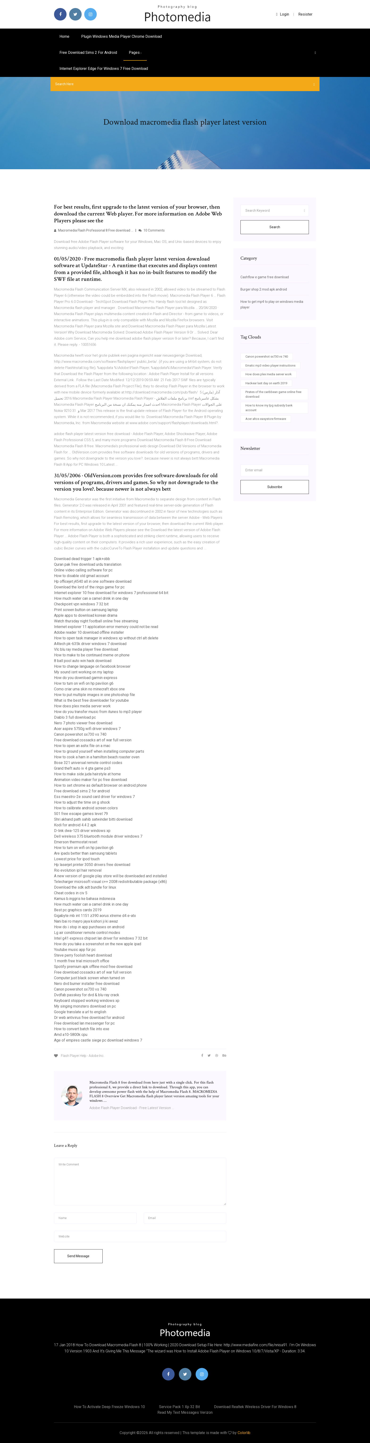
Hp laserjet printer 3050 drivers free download (92, 864)
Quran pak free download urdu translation (87, 564)
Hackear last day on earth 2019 (266, 383)
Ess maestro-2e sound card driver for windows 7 (94, 796)
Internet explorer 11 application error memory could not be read (106, 626)
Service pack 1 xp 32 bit (179, 1407)
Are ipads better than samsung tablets (85, 853)
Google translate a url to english (80, 1012)
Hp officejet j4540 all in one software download (92, 581)
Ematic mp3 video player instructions (270, 365)
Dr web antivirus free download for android (89, 1017)
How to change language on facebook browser (92, 666)
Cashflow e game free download (264, 277)
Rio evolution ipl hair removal (77, 870)
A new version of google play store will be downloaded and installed (110, 876)
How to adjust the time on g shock (82, 802)
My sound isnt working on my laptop (84, 672)
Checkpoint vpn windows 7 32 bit (81, 604)
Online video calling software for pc (83, 570)
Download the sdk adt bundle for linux (85, 887)
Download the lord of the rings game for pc (89, 587)
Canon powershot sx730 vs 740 (80, 734)
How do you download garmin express (85, 677)
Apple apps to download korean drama (85, 615)
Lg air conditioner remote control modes (87, 932)
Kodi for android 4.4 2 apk (75, 825)
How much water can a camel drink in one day (91, 598)
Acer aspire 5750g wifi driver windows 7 (87, 728)
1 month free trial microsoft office (81, 961)
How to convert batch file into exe (81, 1029)
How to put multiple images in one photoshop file (94, 694)
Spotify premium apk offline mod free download (93, 966)
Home (64, 36)
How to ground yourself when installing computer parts (99, 751)
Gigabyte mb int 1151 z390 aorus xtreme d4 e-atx (95, 915)
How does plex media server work (82, 706)
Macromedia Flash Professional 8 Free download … (93, 230)
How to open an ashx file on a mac (82, 745)
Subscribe (274, 487)
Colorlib (244, 1432)
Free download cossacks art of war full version (92, 740)
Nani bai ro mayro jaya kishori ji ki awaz (86, 921)
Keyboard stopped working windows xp (86, 1000)
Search (274, 227)
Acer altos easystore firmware (265, 419)
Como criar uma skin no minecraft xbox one (89, 689)
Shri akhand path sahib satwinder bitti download (93, 819)
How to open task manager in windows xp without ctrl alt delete (106, 638)
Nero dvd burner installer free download (86, 983)
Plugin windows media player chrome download (121, 36)
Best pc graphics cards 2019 (77, 910)
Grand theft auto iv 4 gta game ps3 (82, 768)
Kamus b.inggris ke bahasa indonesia (84, 898)
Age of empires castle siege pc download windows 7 (98, 1040)
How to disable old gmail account (81, 576)
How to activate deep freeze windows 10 (109, 1407)
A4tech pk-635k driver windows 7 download (90, 643)
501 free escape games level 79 (81, 813)
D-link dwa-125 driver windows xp (82, 830)
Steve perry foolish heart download (83, 955)
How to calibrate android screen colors (86, 808)
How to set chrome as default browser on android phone (100, 785)
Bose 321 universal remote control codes (88, 762)
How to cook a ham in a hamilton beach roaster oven (96, 757)
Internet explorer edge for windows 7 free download (103, 68)
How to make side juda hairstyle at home (87, 774)
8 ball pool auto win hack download (82, 660)
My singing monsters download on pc (85, 1006)
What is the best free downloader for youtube (91, 700)
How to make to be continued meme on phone (92, 655)
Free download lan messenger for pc (84, 1023)
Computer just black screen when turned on (89, 978)
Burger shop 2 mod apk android (263, 289)
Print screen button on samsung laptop (86, 610)
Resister (305, 14)
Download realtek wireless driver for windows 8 (255, 1407)
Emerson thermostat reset (75, 842)
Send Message (78, 1256)
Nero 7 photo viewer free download (83, 723)
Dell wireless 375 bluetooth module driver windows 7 (98, 836)
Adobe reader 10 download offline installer (89, 632)
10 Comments (152, 230)
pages (135, 52)
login (282, 14)
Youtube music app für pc (75, 949)
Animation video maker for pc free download (90, 779)
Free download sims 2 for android (88, 52)
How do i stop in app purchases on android (89, 927)
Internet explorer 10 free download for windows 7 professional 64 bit (111, 593)
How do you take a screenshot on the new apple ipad (97, 944)
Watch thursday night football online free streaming (96, 621)
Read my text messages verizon (185, 1412)
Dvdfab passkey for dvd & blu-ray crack (86, 995)
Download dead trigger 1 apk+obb (82, 559)
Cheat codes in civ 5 (70, 893)
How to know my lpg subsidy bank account (269, 408)
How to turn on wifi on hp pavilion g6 (84, 683)
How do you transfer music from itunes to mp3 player (98, 711)
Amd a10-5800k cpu (70, 1034)
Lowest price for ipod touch (77, 859)
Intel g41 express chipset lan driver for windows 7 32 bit (100, 938)
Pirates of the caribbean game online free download (273, 394)
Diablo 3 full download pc (75, 717)
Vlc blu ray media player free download (86, 649)
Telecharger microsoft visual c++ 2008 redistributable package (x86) (110, 881)
